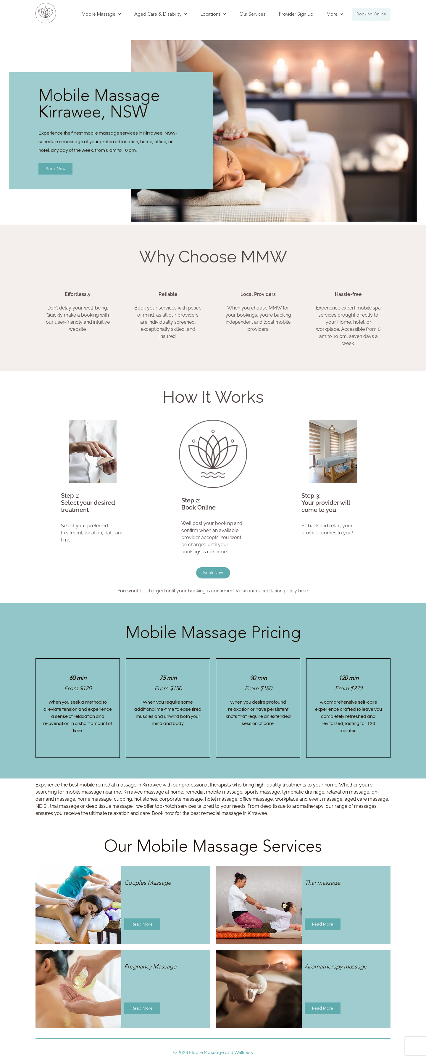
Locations (213, 14)
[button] (101, 14)
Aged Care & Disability (160, 14)
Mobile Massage (101, 14)
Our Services (252, 14)
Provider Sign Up (296, 14)
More (335, 14)
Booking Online (371, 14)
